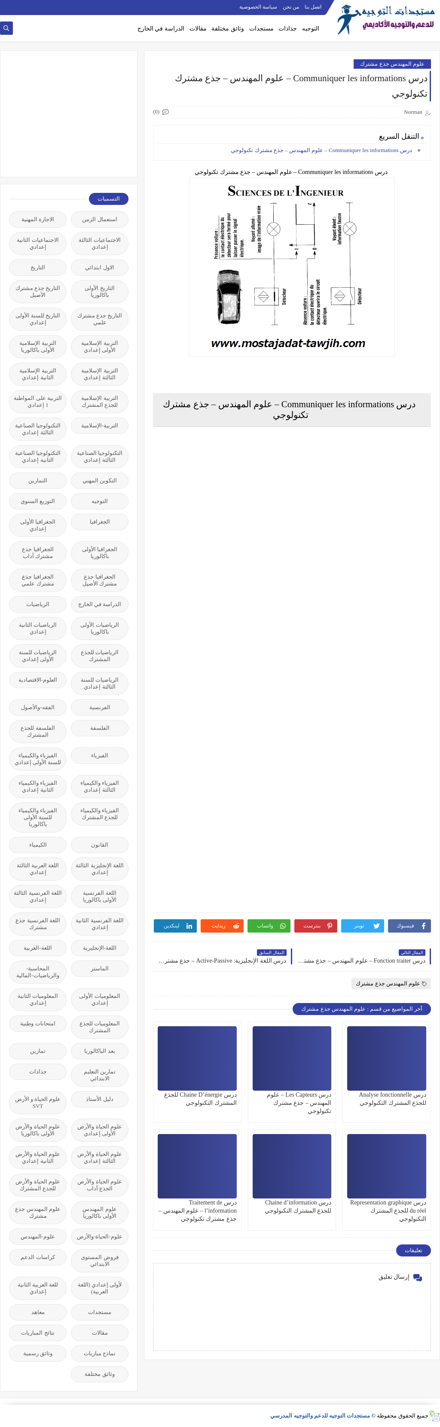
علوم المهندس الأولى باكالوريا (99, 1212)
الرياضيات (37, 604)
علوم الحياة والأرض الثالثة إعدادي (99, 1157)
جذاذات (287, 28)
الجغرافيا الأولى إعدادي (37, 525)
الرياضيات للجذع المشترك (100, 655)
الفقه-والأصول (37, 707)
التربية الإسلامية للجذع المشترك (99, 401)
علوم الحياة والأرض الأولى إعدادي (99, 1130)
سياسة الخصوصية (258, 7)
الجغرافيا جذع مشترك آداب (37, 552)
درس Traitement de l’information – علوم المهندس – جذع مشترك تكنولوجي (198, 1210)
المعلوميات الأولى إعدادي (99, 999)
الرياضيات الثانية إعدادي (38, 628)
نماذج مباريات (100, 1353)
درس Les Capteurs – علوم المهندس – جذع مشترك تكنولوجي (299, 1103)
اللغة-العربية (38, 948)
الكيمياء (38, 845)
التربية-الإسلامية (99, 425)
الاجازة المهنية (37, 219)
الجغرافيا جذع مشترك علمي (37, 580)
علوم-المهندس (38, 1236)
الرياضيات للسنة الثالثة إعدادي (100, 683)
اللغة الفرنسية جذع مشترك (37, 923)
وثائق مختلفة (227, 28)
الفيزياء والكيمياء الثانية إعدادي (37, 786)
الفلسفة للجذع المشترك (38, 731)
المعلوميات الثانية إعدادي (38, 999)
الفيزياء (99, 755)
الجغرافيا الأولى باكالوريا (99, 552)
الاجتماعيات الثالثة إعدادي (99, 243)
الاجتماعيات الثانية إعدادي (37, 243)
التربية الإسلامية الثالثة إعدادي (99, 374)
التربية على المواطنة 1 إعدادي (38, 401)
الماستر (100, 968)
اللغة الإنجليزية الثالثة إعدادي (100, 868)
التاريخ (38, 267)
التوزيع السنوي (38, 501)
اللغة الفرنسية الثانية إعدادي (100, 923)
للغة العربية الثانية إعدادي (38, 1288)
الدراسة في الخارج (161, 28)
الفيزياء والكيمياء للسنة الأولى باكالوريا (37, 817)
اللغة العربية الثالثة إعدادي (38, 868)
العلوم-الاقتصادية (37, 680)
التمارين (37, 480)
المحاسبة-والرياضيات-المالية (37, 972)
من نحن (291, 7)
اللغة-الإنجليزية (99, 948)
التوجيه (310, 28)
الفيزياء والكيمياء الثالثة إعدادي (99, 786)
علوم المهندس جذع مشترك (392, 64)
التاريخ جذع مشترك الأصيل (38, 291)
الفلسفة (100, 728)
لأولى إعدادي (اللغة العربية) (100, 1288)
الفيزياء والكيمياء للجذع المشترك (99, 813)
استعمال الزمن (99, 219)
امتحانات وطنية (37, 1023)
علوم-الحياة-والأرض (99, 1236)
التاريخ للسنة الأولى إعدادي (37, 319)
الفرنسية (99, 707)
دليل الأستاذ (99, 1099)
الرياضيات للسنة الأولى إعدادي (38, 655)
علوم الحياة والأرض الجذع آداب (99, 1185)
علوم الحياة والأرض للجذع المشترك (37, 1185)
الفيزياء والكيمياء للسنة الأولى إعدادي (38, 758)
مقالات (198, 28)
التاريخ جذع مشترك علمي (99, 319)
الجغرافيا (100, 521)
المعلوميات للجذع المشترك (99, 1027)
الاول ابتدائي (99, 267)
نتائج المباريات (37, 1332)
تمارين (38, 1051)
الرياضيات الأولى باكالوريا (99, 628)
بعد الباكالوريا (99, 1051)
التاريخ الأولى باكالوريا (99, 291)
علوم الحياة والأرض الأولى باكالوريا (37, 1130)
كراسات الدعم (38, 1257)
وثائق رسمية (37, 1353)
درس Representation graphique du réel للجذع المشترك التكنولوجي (388, 1210)
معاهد (38, 1312)
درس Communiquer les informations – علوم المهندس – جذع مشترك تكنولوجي (322, 150)
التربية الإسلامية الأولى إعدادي (99, 346)
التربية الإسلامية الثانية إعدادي (37, 374)
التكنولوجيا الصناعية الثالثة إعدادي (38, 429)
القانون (99, 845)
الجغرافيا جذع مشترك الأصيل (99, 580)
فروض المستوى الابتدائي (99, 1260)
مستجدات (261, 28)
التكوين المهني (99, 480)
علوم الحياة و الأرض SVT (38, 1102)
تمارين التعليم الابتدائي (100, 1075)
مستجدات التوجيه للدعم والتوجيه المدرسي (320, 1415)
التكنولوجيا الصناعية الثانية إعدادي (38, 456)
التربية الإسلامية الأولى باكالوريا (37, 346)
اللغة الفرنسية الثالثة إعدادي (38, 896)
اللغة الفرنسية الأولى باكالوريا (99, 896)
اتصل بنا (313, 7)
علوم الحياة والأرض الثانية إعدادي (37, 1157)
